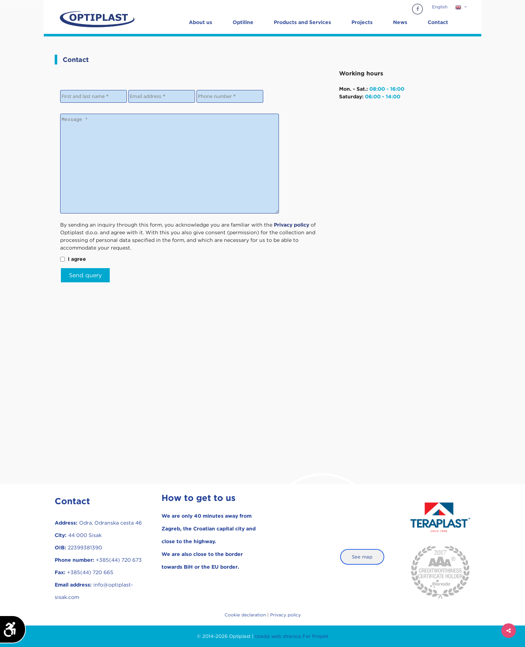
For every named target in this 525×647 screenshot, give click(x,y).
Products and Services (302, 22)
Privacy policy (285, 614)
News (400, 22)
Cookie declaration (245, 614)
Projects (362, 22)
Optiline (243, 22)
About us (200, 22)
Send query (85, 275)
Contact (438, 22)
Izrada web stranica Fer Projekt (291, 636)
